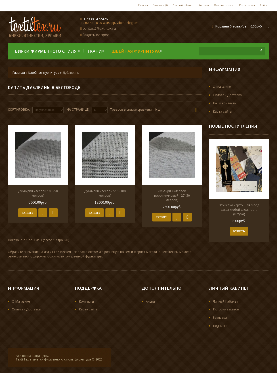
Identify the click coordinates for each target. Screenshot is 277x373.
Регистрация (247, 5)
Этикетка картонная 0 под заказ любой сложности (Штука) (239, 209)
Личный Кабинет (225, 301)
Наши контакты (225, 103)
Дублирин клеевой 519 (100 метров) (105, 193)
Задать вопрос (96, 34)
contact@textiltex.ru (99, 28)
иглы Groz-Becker (57, 252)
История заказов (226, 309)
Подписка (220, 326)
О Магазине (222, 86)
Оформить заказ (224, 5)
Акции (150, 301)
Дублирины (71, 72)
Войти (263, 5)
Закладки (220, 318)
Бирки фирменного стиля (47, 51)
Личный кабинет (183, 5)
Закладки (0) (160, 5)
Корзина (204, 5)
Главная (143, 5)
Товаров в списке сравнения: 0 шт (136, 109)
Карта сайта (222, 111)
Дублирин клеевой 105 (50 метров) (38, 193)
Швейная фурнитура (136, 51)
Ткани (95, 51)
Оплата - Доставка (227, 95)
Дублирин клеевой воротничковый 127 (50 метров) (172, 195)
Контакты (86, 301)
